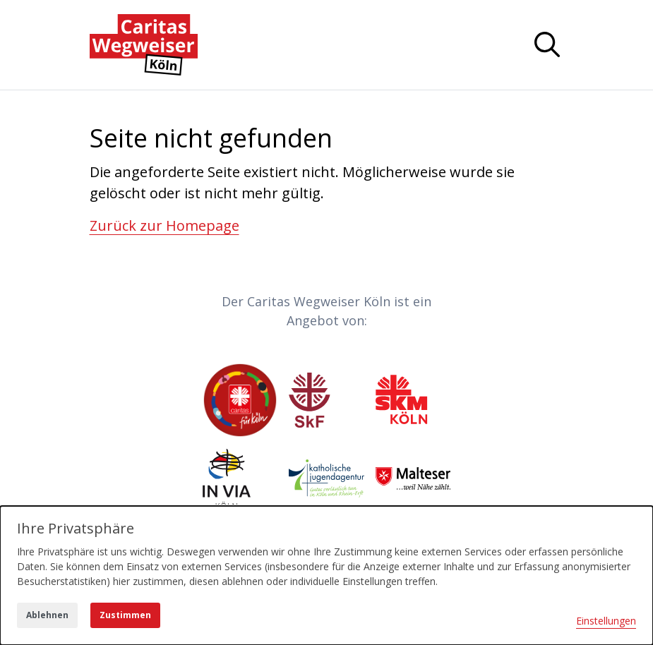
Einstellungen (606, 620)
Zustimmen (125, 615)
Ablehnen (47, 615)
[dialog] (326, 575)
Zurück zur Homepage (164, 225)
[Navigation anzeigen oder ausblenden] (547, 44)
